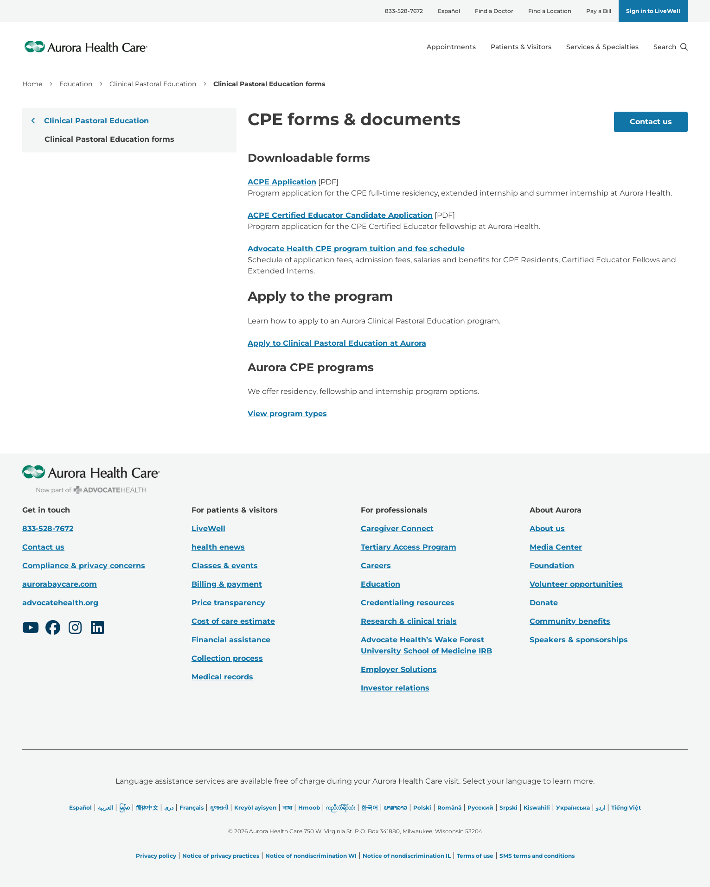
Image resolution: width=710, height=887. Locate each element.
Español (449, 10)
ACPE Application (282, 181)
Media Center (556, 547)
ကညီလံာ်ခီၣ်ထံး (340, 807)
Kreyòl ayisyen (255, 807)
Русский (480, 807)
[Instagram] (75, 628)
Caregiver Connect (397, 528)
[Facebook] (52, 628)
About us (547, 528)
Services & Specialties (602, 47)
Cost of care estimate (233, 621)
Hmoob (309, 807)
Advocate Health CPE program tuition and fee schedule (356, 248)
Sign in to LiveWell (653, 10)
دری (168, 807)
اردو (600, 807)
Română (449, 807)
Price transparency (228, 602)
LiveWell (208, 528)
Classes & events (225, 565)
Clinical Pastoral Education (152, 84)
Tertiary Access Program (408, 547)
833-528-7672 (404, 10)
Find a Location (549, 10)
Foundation (552, 565)
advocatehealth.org (60, 602)
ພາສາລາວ (395, 807)
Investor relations (395, 688)
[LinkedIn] (97, 628)
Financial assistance (231, 639)
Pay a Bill (598, 10)
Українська (573, 807)
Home (32, 84)
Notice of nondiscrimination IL (407, 855)
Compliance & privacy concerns (83, 565)
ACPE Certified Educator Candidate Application (340, 215)
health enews (218, 547)
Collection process (227, 658)
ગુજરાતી (219, 807)
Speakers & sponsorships (579, 639)
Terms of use (475, 855)
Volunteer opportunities (576, 584)
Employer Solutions (399, 669)
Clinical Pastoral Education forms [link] (269, 84)
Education (75, 84)
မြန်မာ (124, 807)
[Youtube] (30, 628)
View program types (287, 413)
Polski (422, 807)
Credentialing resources (407, 602)
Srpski (508, 807)
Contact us (651, 121)
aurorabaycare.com (59, 584)
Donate (544, 602)
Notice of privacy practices (220, 855)
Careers (376, 565)
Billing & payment (227, 584)
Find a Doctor (494, 10)
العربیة (105, 807)
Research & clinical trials (409, 621)
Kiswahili (537, 807)
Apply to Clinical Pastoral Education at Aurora (337, 343)
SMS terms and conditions (537, 855)
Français (191, 807)
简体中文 (147, 807)
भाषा (287, 807)
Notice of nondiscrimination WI (311, 855)
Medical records (222, 676)
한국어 (369, 807)
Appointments (451, 47)
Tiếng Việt (626, 807)
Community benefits (570, 621)
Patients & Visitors (521, 47)
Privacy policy (156, 855)
